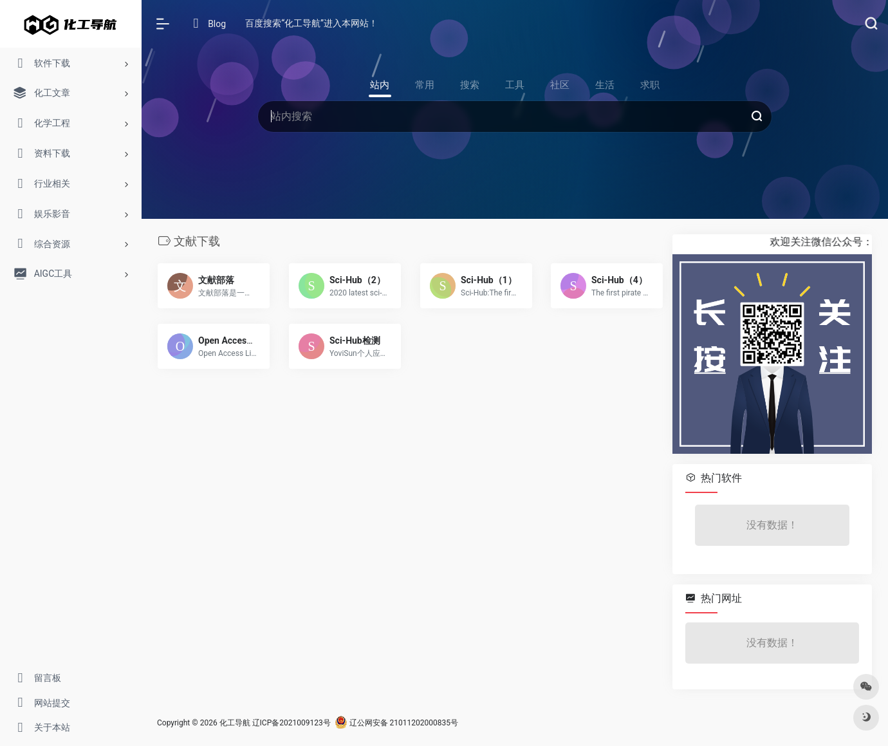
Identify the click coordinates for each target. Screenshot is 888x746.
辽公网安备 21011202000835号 (396, 722)
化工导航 (234, 722)
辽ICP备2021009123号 (291, 722)
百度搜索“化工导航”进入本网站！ (311, 23)
